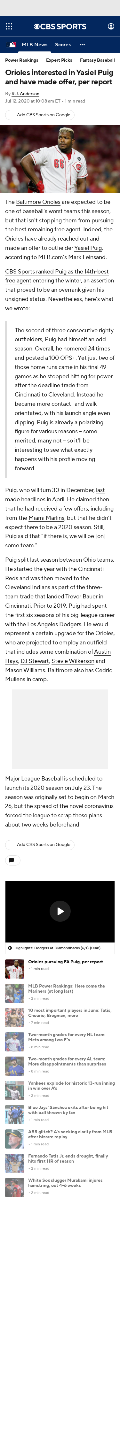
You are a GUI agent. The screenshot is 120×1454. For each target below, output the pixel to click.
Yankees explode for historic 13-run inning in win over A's (71, 1086)
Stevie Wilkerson (73, 661)
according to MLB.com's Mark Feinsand (55, 257)
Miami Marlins (46, 518)
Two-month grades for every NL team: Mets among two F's (67, 1037)
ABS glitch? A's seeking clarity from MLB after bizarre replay (70, 1134)
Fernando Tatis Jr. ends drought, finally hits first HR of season (68, 1159)
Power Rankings (21, 60)
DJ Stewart (34, 661)
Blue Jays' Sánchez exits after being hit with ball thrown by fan (68, 1110)
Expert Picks (59, 60)
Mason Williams (25, 670)
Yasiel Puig (88, 248)
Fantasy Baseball (97, 60)
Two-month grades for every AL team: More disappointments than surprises (67, 1061)
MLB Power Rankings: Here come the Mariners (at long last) (66, 989)
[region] (60, 911)
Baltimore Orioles (38, 202)
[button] (83, 45)
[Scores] (63, 45)
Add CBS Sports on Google (43, 115)
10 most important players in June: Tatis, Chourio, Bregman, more (70, 1013)
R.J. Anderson (25, 94)
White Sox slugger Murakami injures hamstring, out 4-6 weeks (65, 1183)
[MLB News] (34, 45)
